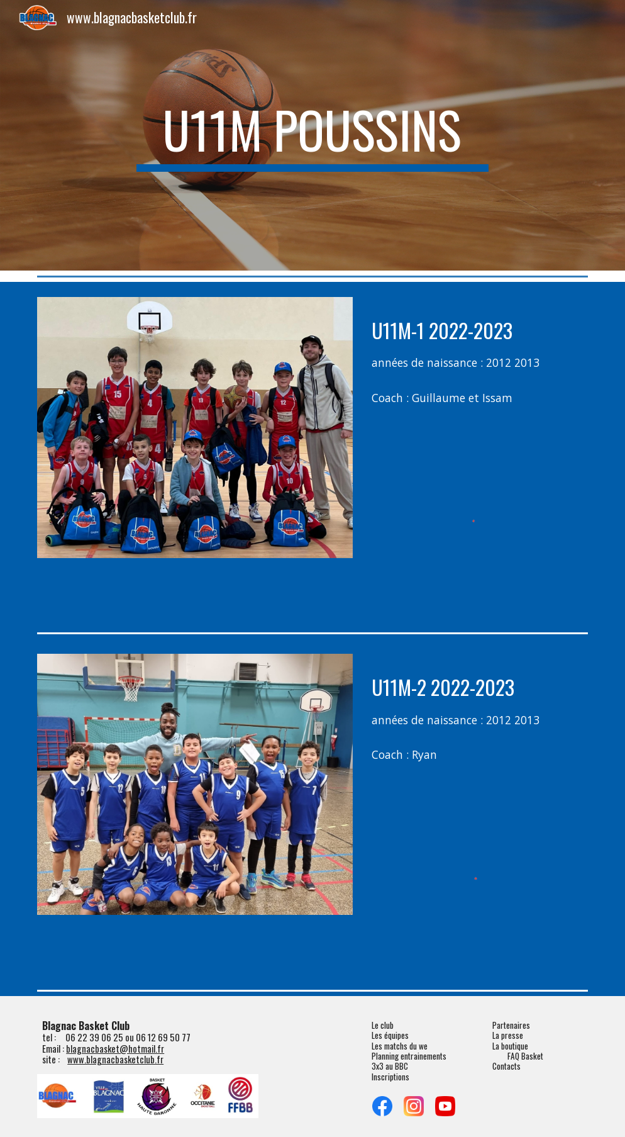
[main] (312, 135)
